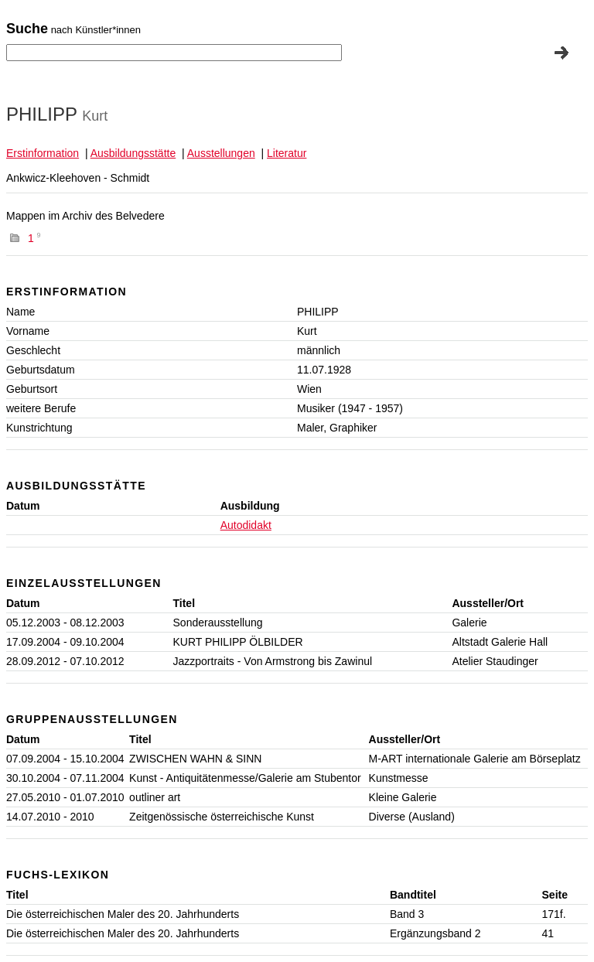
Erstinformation (42, 153)
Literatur (286, 153)
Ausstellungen (221, 153)
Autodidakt (245, 525)
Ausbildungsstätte (133, 153)
